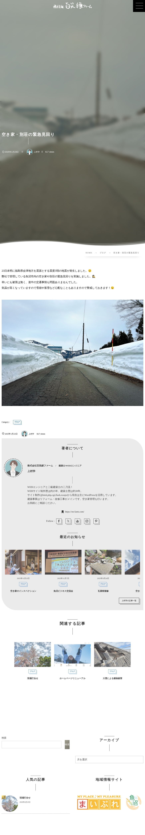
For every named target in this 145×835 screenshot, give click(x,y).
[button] (139, 6)
